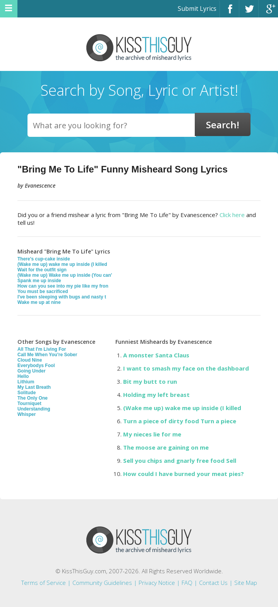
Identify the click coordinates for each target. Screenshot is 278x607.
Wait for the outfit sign (42, 269)
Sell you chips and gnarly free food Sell (179, 460)
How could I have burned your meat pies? (183, 474)
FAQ (187, 582)
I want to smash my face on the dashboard (186, 368)
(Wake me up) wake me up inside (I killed (62, 264)
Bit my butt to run (150, 381)
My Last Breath (34, 387)
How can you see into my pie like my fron (62, 286)
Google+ (268, 12)
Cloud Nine (29, 360)
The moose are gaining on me (166, 447)
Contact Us (213, 582)
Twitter (248, 12)
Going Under (31, 371)
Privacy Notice (157, 582)
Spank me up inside (39, 280)
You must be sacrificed (42, 291)
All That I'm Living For (41, 349)
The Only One (32, 398)
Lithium (25, 382)
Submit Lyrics (197, 8)
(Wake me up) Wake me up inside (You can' (64, 275)
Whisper (26, 414)
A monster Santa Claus (156, 355)
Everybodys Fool (36, 365)
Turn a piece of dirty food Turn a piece (179, 421)
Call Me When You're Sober (47, 354)
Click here (232, 215)
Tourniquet (29, 403)
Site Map (245, 582)
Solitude (26, 392)
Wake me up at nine (39, 302)
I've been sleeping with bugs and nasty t (61, 297)
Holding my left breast (156, 394)
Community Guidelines (102, 582)
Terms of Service (43, 582)
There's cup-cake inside (43, 259)
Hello (23, 376)
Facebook (229, 12)
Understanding (33, 409)
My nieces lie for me (152, 434)
